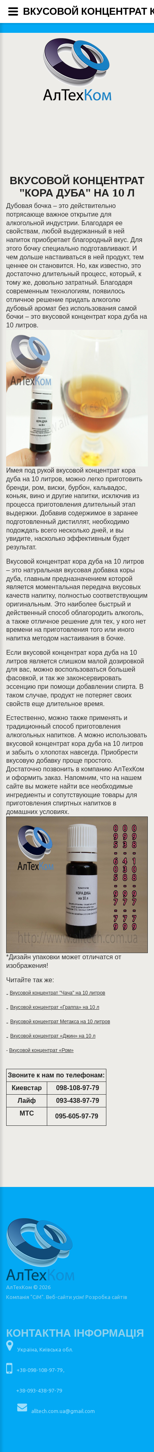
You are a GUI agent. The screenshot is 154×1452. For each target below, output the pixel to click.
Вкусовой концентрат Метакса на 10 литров (60, 1021)
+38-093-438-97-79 (39, 1390)
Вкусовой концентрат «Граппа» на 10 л (54, 1007)
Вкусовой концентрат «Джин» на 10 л (53, 1036)
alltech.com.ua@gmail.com (63, 1411)
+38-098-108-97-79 (39, 1370)
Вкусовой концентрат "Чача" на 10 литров (58, 993)
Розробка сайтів (106, 1297)
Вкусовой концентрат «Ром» (41, 1050)
